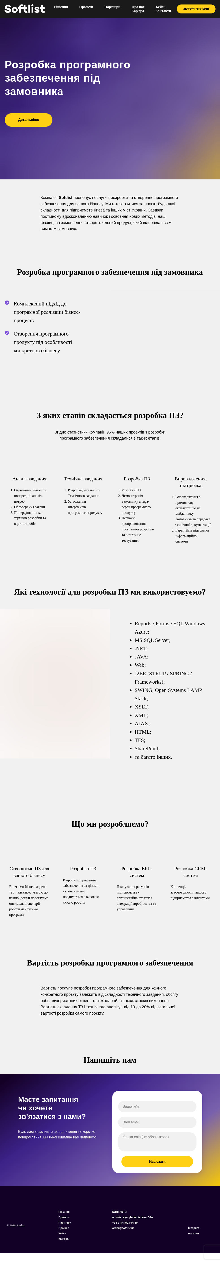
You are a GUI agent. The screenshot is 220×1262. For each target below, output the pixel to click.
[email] (157, 1122)
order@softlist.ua (123, 1228)
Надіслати (157, 1161)
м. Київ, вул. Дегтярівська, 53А (132, 1217)
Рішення (61, 7)
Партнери (112, 7)
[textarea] (157, 1141)
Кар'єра (138, 11)
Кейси (161, 7)
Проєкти (86, 7)
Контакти (163, 11)
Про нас (138, 7)
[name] (157, 1106)
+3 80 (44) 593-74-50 (125, 1222)
